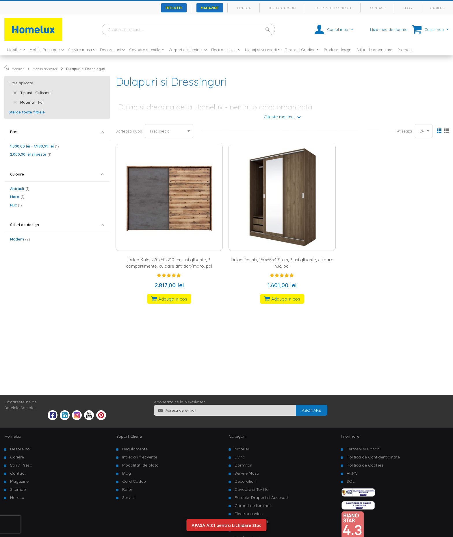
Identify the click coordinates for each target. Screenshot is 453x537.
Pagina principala (6, 67)
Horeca (244, 8)
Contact (377, 8)
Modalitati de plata (140, 465)
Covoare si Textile (251, 489)
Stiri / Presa (21, 465)
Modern (20, 239)
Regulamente (135, 449)
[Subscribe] (311, 410)
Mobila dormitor (45, 69)
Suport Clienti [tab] (129, 436)
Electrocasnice (249, 513)
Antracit (19, 188)
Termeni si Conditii (364, 449)
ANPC (352, 473)
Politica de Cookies (365, 465)
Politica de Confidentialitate (373, 457)
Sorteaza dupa (129, 131)
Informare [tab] (350, 436)
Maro (17, 196)
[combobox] (188, 29)
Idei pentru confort (333, 8)
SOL (350, 481)
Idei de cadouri (282, 8)
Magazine (210, 8)
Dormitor (243, 465)
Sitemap (18, 489)
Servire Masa (247, 473)
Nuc (16, 205)
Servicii (128, 497)
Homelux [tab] (12, 436)
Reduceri (174, 8)
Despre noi (20, 449)
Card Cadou (134, 481)
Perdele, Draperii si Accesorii (262, 497)
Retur (127, 489)
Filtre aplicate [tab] (21, 83)
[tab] (57, 132)
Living (240, 457)
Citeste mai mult (280, 117)
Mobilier (18, 69)
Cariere (437, 8)
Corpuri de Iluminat (253, 505)
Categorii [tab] (237, 436)
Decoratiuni (246, 481)
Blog (408, 8)
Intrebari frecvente (139, 457)
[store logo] (33, 29)
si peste (30, 154)
